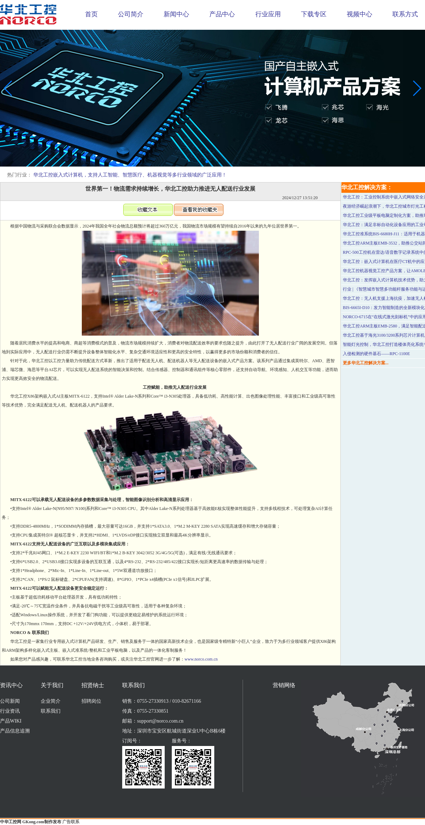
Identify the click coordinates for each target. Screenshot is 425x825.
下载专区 (314, 14)
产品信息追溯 (15, 731)
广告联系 (70, 821)
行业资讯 (10, 711)
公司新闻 (10, 701)
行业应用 (268, 14)
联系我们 (51, 711)
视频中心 (359, 14)
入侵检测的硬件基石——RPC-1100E (376, 353)
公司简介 (130, 14)
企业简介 (51, 701)
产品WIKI (11, 721)
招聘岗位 (91, 701)
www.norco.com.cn (201, 659)
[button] (206, 161)
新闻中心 (176, 14)
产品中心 (222, 14)
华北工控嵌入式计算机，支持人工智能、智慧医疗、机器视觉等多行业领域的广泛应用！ (130, 175)
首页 (91, 14)
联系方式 (405, 14)
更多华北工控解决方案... (366, 362)
